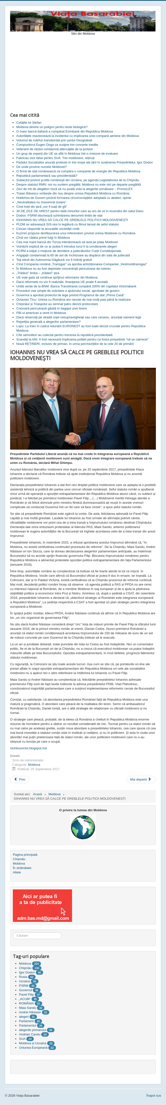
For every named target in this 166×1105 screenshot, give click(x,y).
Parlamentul (27, 1025)
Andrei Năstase (30, 1012)
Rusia (23, 977)
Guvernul (25, 990)
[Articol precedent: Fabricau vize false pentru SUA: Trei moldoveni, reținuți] (19, 779)
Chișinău (19, 859)
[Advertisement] (83, 72)
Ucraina (24, 981)
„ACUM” (25, 999)
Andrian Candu (29, 1034)
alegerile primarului (32, 1030)
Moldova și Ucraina (32, 1043)
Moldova (34, 764)
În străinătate (22, 868)
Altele (17, 872)
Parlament (26, 1021)
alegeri (24, 1016)
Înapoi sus (154, 1095)
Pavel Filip (26, 994)
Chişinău (25, 968)
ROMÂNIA (26, 1003)
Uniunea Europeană (33, 1047)
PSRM (23, 985)
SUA (22, 1039)
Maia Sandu (27, 1008)
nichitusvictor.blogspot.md (28, 748)
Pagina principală (25, 854)
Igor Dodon (27, 972)
